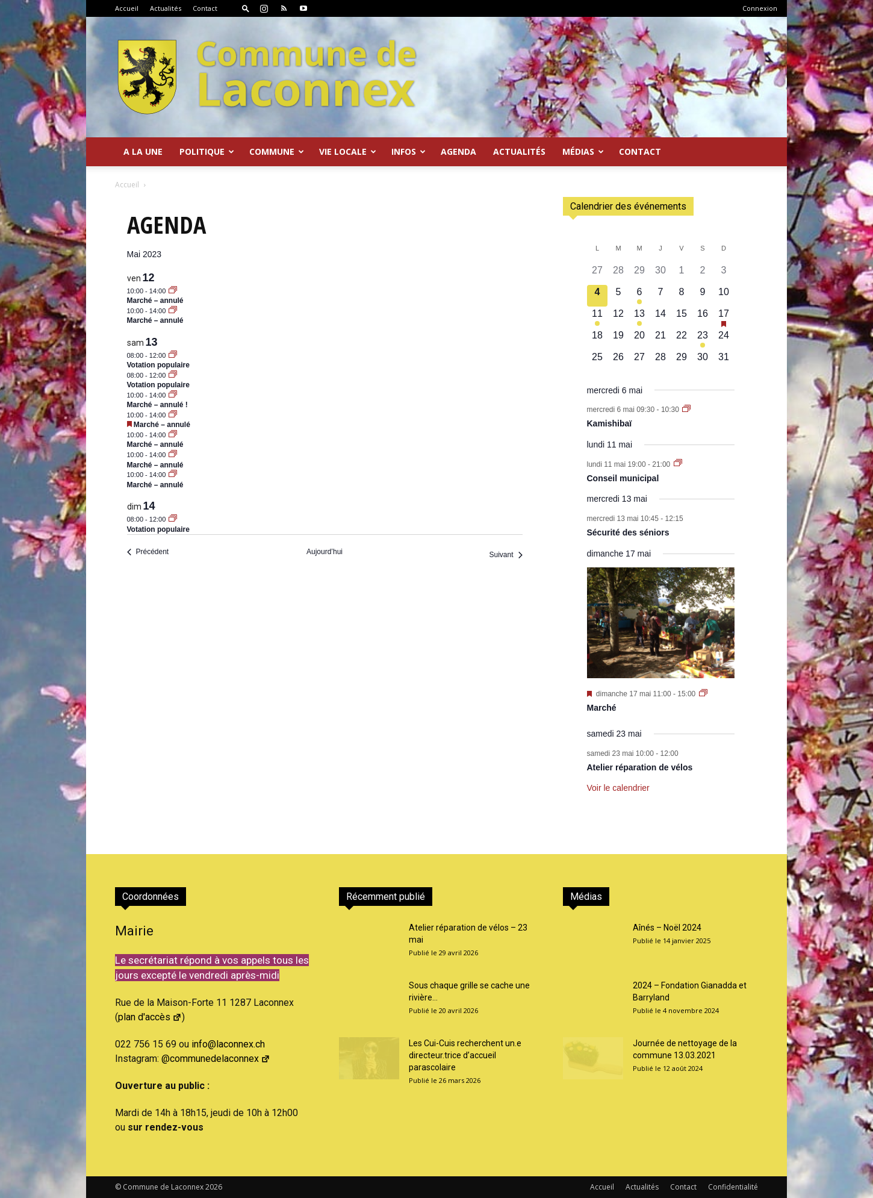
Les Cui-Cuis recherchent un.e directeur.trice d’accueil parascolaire (465, 1055)
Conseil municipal (623, 478)
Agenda (458, 151)
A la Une (143, 151)
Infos (408, 151)
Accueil (126, 8)
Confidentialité (733, 1187)
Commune (276, 151)
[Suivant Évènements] (505, 555)
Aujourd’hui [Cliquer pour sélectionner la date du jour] (324, 552)
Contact (205, 8)
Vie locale (347, 151)
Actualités (165, 8)
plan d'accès (150, 1017)
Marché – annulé (155, 300)
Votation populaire (158, 365)
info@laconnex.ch (228, 1044)
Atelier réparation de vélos (640, 767)
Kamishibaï (609, 423)
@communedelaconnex (215, 1058)
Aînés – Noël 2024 (667, 927)
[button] (246, 8)
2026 (213, 1187)
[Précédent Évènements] (148, 552)
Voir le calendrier (618, 788)
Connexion (759, 8)
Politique (206, 151)
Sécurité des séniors (628, 532)
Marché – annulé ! (157, 405)
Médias (583, 151)
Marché (602, 708)
